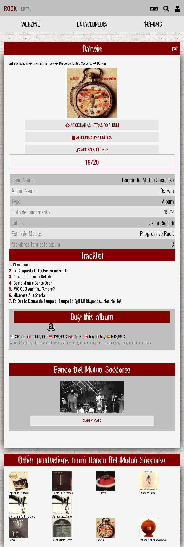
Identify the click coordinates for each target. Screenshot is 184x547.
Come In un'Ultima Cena (22, 516)
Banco (12, 540)
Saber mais (92, 421)
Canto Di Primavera (63, 493)
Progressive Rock (43, 63)
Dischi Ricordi (160, 222)
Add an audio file (92, 150)
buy (91, 337)
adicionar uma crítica (92, 137)
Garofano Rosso (147, 493)
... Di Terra (101, 493)
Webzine (30, 24)
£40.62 (77, 337)
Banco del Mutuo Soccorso (152, 540)
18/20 (92, 161)
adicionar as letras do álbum (92, 125)
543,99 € (117, 337)
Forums (153, 24)
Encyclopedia (92, 24)
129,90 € (60, 337)
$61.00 (19, 337)
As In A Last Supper (62, 516)
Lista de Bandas (18, 63)
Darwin (100, 540)
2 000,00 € (39, 337)
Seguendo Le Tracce (19, 493)
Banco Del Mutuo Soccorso (76, 63)
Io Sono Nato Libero (62, 540)
